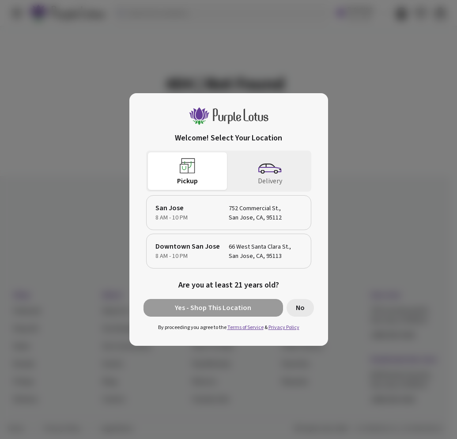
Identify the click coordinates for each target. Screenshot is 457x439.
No (300, 308)
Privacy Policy (283, 327)
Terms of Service (245, 327)
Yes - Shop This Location (213, 308)
